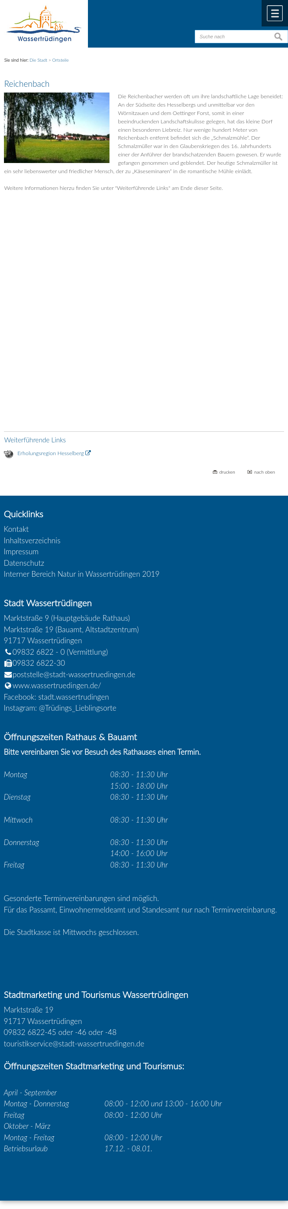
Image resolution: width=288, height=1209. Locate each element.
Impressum (21, 551)
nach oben (264, 472)
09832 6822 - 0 (34, 651)
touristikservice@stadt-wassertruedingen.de (74, 1043)
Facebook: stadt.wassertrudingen (56, 696)
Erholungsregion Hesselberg (50, 453)
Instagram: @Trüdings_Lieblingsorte (60, 707)
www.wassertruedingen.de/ (57, 685)
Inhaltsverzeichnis (32, 540)
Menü (275, 13)
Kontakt (16, 529)
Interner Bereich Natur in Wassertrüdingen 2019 (82, 574)
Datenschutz (24, 562)
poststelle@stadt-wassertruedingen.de (74, 674)
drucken (227, 472)
